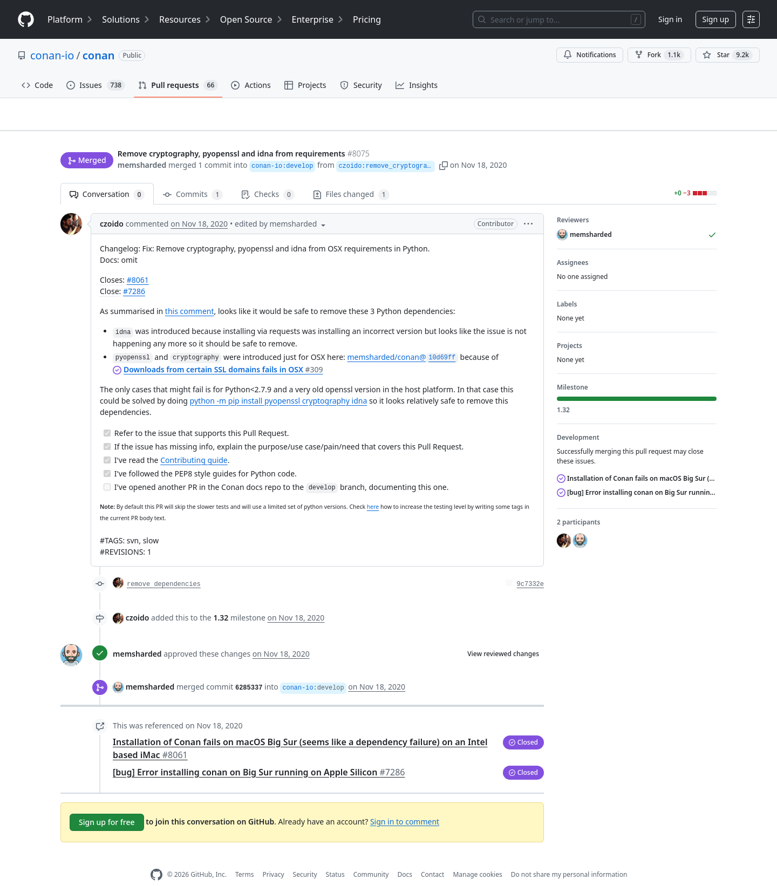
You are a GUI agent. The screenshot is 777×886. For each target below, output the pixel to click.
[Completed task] (107, 415)
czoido (112, 207)
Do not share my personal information (569, 857)
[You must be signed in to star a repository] (728, 55)
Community (371, 857)
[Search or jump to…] (559, 19)
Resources (185, 19)
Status (335, 857)
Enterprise (318, 19)
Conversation (107, 177)
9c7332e (530, 567)
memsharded (142, 144)
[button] (495, 144)
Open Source (251, 19)
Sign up (716, 19)
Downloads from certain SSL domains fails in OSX (223, 352)
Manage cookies (477, 857)
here (373, 490)
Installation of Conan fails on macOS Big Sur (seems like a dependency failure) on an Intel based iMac (637, 461)
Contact (432, 857)
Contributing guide (194, 443)
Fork (659, 55)
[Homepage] (26, 20)
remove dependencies (164, 567)
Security (305, 857)
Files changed (351, 177)
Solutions (126, 19)
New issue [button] (683, 121)
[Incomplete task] (107, 469)
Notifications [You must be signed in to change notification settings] (589, 54)
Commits (193, 177)
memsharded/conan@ (402, 340)
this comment (189, 294)
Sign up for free (107, 805)
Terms (244, 857)
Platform (70, 19)
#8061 (138, 263)
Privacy (273, 857)
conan (99, 55)
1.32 (220, 600)
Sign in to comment (404, 804)
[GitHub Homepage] (156, 857)
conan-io (52, 55)
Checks (267, 177)
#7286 (134, 274)
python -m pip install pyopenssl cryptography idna (278, 383)
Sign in (670, 19)
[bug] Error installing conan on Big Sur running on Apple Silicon (259, 755)
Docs (404, 857)
